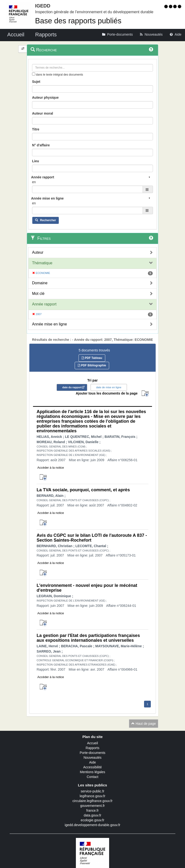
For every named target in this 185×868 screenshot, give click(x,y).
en (34, 182)
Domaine (39, 283)
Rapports (92, 748)
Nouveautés (93, 757)
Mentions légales (92, 772)
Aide (92, 762)
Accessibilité (92, 767)
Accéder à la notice (50, 467)
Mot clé (38, 293)
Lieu (35, 161)
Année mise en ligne (49, 324)
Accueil (92, 743)
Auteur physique (45, 97)
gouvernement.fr (92, 806)
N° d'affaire (41, 145)
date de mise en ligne (108, 387)
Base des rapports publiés (78, 21)
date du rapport (72, 387)
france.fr (92, 810)
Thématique (42, 263)
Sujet (36, 82)
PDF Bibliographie (92, 365)
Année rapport (44, 304)
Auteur (37, 252)
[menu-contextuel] (33, 74)
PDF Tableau (92, 358)
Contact (92, 777)
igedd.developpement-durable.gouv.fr (92, 825)
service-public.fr (92, 791)
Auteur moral (42, 113)
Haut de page (143, 723)
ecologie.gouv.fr (92, 820)
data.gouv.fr (92, 815)
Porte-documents (93, 753)
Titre (35, 129)
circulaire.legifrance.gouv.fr (92, 801)
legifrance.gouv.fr (92, 796)
